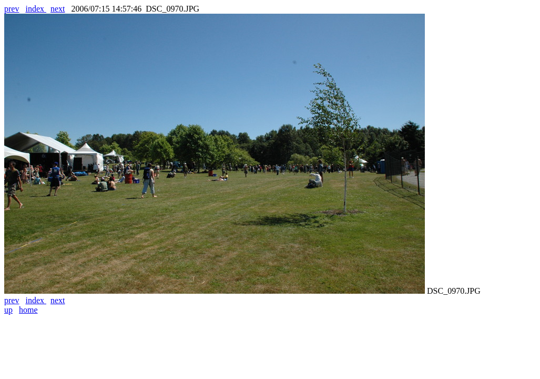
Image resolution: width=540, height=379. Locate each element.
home (28, 309)
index (35, 8)
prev (11, 8)
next (57, 8)
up (8, 309)
